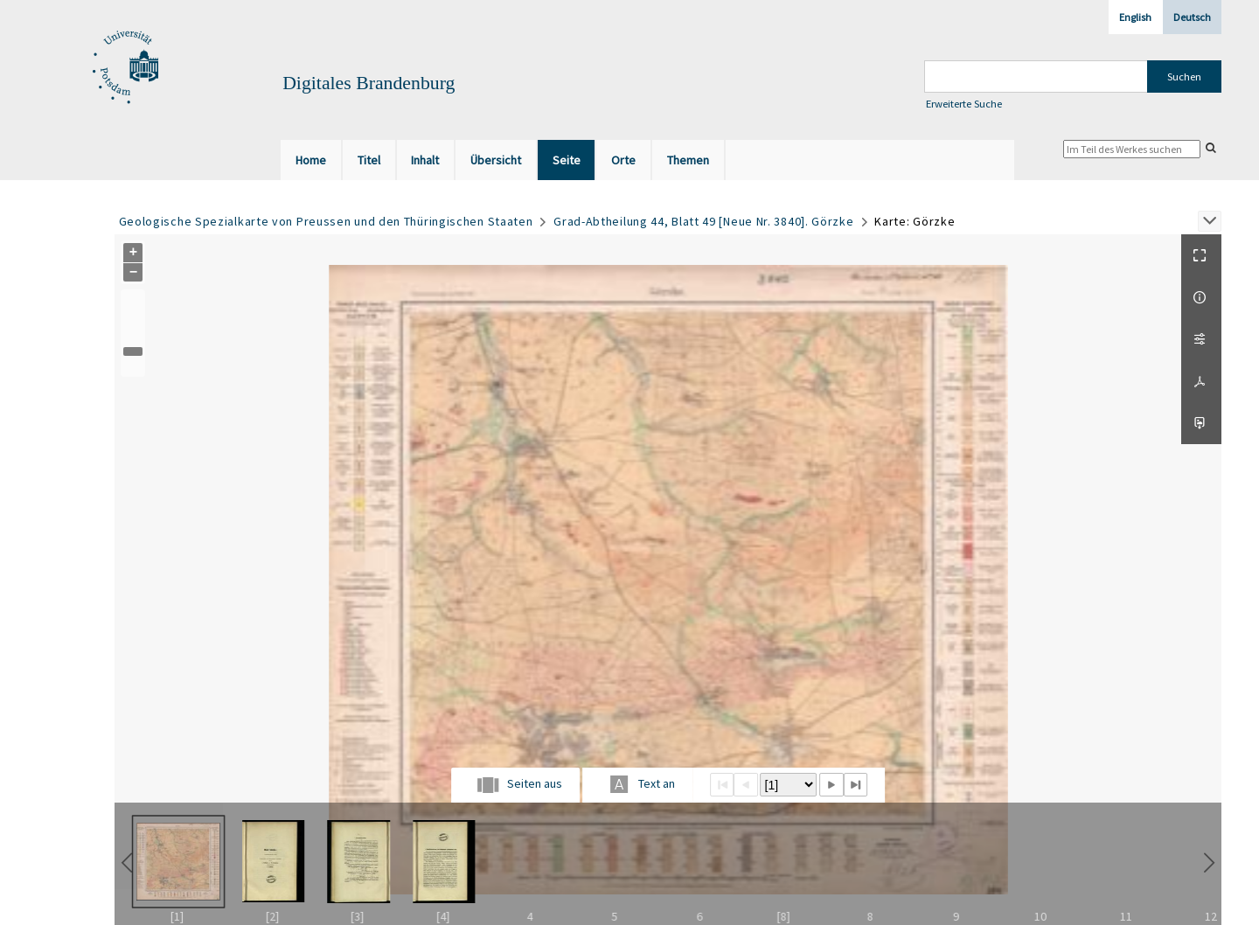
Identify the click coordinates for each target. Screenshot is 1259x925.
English (1135, 17)
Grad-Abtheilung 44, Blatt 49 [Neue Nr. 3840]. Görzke (703, 221)
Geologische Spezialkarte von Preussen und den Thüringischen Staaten (326, 221)
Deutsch (1192, 17)
